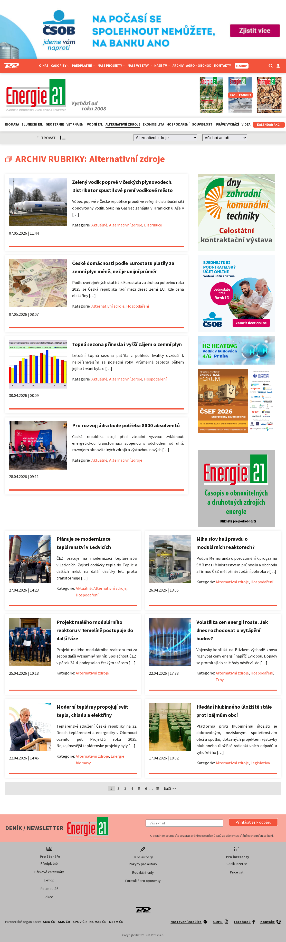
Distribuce (153, 224)
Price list (236, 872)
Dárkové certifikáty (49, 872)
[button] (253, 822)
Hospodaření (178, 124)
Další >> (170, 788)
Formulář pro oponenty (143, 880)
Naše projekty (111, 65)
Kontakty (222, 65)
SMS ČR (64, 921)
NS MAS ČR (98, 921)
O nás (44, 65)
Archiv (178, 65)
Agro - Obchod (199, 65)
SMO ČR (49, 921)
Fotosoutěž (49, 888)
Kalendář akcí (269, 124)
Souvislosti (203, 124)
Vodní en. (95, 124)
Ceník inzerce (236, 863)
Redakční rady (143, 872)
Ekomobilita (153, 124)
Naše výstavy (140, 65)
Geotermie (55, 124)
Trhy (220, 679)
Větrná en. (75, 124)
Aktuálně (99, 224)
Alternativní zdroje (123, 124)
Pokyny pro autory (143, 864)
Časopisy (60, 65)
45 (157, 788)
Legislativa (260, 762)
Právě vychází (227, 124)
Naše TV (162, 65)
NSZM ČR (116, 921)
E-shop (49, 880)
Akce (49, 897)
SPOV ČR (80, 921)
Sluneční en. (32, 124)
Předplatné (83, 65)
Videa (246, 124)
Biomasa (12, 124)
